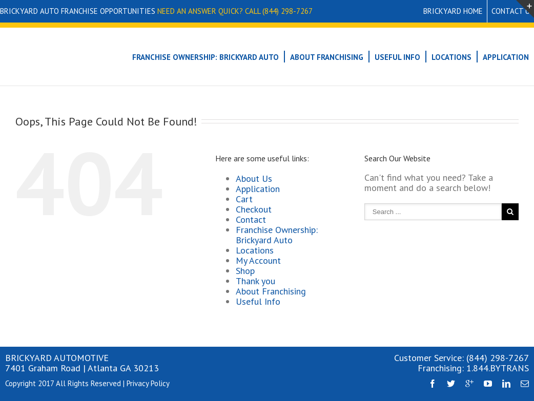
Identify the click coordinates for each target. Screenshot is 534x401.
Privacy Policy (148, 383)
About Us (254, 178)
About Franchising (326, 57)
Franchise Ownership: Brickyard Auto (205, 57)
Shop (245, 271)
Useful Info (397, 57)
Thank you (255, 281)
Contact (251, 219)
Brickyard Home (453, 11)
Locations (451, 57)
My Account (258, 260)
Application (506, 57)
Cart (244, 199)
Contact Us (512, 11)
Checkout (254, 209)
